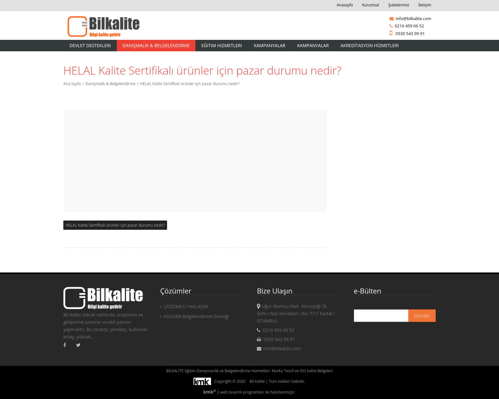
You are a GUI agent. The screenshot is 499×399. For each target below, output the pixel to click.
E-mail (360, 304)
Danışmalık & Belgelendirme (156, 45)
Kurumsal (370, 5)
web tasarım (231, 392)
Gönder (422, 315)
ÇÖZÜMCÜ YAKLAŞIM (184, 306)
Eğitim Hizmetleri (221, 45)
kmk (210, 392)
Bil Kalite (257, 381)
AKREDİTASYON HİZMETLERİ (370, 45)
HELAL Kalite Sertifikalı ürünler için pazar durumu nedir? (189, 83)
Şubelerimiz (398, 5)
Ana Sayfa (72, 83)
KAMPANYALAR (313, 45)
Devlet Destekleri (90, 45)
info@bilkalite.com (410, 18)
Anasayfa (345, 5)
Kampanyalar (269, 45)
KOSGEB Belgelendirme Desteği (194, 316)
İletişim (424, 5)
